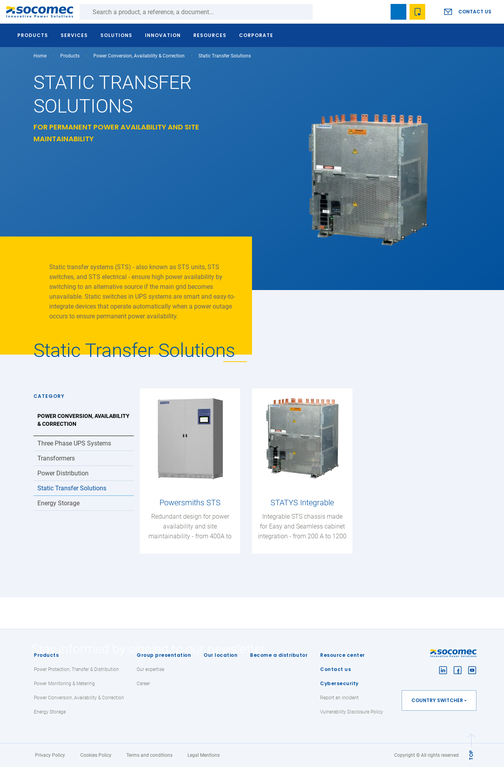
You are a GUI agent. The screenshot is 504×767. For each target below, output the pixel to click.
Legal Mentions (203, 755)
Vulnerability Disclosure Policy (351, 712)
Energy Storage (58, 503)
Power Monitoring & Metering (64, 683)
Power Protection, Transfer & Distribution (76, 669)
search (379, 12)
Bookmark (398, 12)
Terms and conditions (149, 755)
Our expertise (150, 669)
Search (320, 12)
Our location (220, 655)
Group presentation (164, 655)
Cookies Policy (95, 755)
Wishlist (417, 12)
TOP (471, 755)
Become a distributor (279, 655)
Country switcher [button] (437, 700)
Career (143, 683)
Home (39, 56)
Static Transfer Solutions (71, 488)
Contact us (474, 11)
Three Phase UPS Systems (74, 443)
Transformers (56, 458)
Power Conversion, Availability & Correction (139, 56)
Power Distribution (63, 473)
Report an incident (339, 697)
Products (46, 655)
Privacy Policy (50, 755)
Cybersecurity (339, 683)
